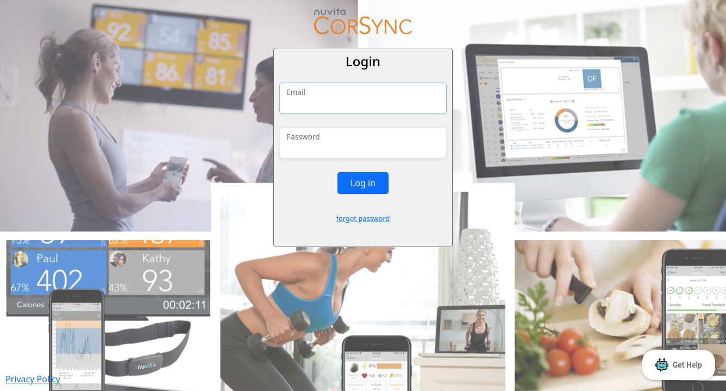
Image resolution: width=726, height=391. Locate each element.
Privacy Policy (32, 379)
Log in (363, 183)
